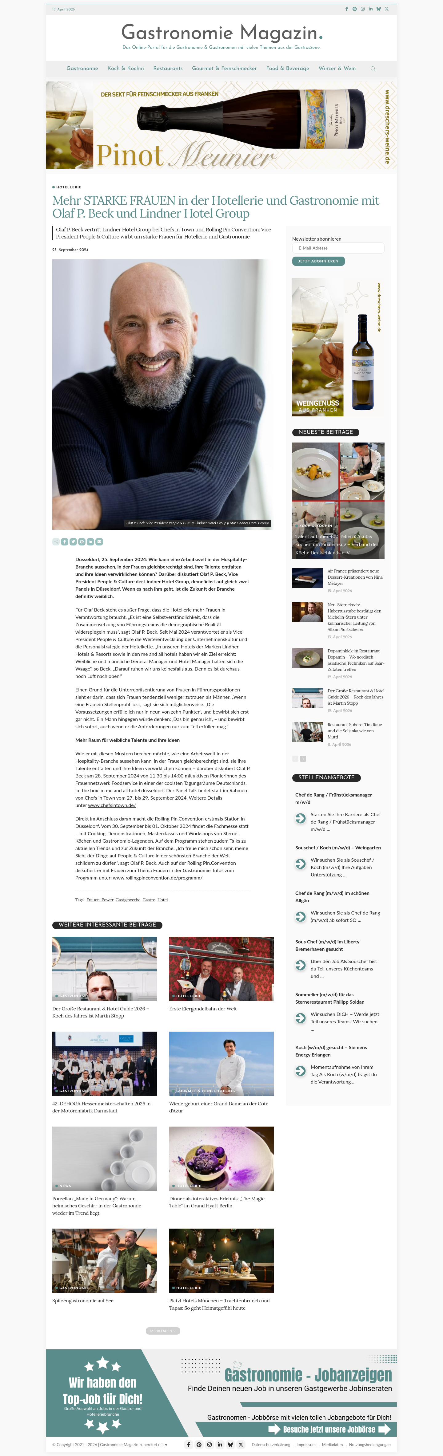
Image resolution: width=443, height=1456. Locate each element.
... (328, 815)
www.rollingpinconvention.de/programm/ (158, 878)
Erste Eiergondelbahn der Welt (205, 1008)
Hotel (157, 900)
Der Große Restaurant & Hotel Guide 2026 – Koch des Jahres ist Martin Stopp (103, 1012)
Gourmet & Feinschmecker (224, 69)
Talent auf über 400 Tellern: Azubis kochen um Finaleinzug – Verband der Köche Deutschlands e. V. (335, 539)
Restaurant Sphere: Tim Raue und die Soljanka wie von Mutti (354, 718)
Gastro (145, 900)
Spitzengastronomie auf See (85, 1300)
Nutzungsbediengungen (370, 1444)
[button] (13, 1442)
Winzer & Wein (337, 69)
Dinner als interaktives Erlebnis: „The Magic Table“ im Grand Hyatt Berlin (219, 1202)
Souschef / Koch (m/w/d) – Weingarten (338, 833)
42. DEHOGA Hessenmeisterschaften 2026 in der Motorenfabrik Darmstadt (102, 1107)
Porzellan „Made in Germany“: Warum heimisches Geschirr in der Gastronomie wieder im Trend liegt (99, 1205)
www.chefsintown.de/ (112, 806)
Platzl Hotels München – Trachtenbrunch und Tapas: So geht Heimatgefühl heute (217, 1304)
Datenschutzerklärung (271, 1444)
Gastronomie (82, 69)
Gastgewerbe (125, 900)
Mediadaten (332, 1444)
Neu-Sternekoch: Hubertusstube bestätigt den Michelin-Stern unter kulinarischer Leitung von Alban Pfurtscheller (355, 614)
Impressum (306, 1444)
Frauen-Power (98, 900)
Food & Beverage (287, 69)
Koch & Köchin (125, 69)
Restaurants (168, 69)
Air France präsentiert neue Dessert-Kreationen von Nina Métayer (353, 576)
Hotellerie (69, 187)
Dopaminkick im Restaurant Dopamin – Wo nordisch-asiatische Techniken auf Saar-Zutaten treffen (354, 654)
